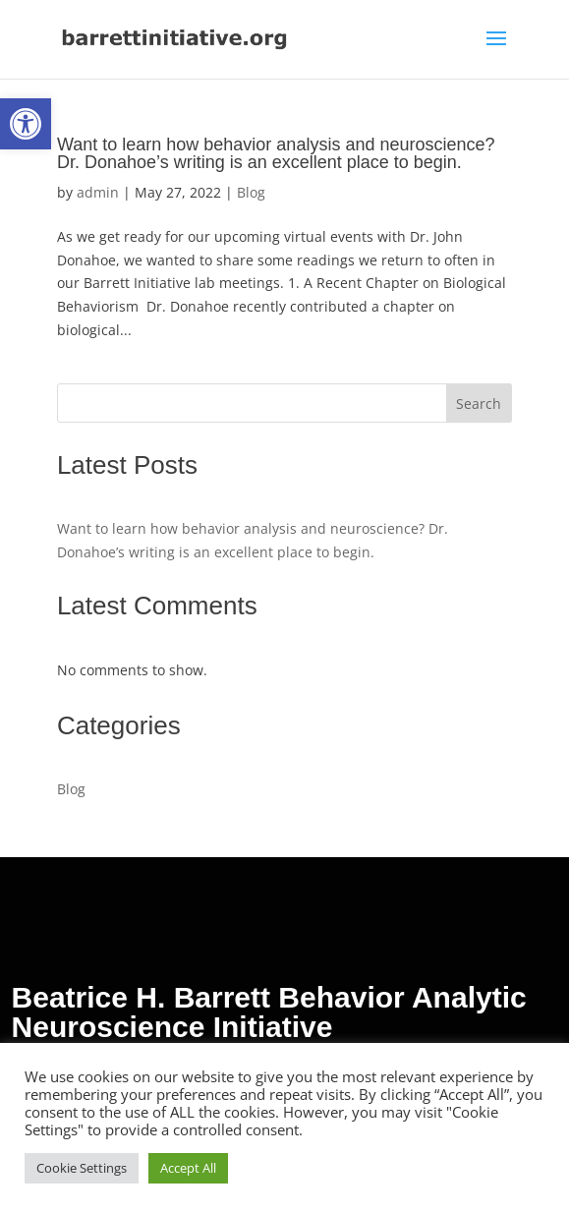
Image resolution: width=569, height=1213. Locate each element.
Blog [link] (251, 192)
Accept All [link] (188, 1168)
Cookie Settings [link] (81, 1168)
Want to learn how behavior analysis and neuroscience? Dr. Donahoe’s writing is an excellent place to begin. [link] (276, 153)
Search (478, 403)
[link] (25, 123)
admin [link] (98, 192)
